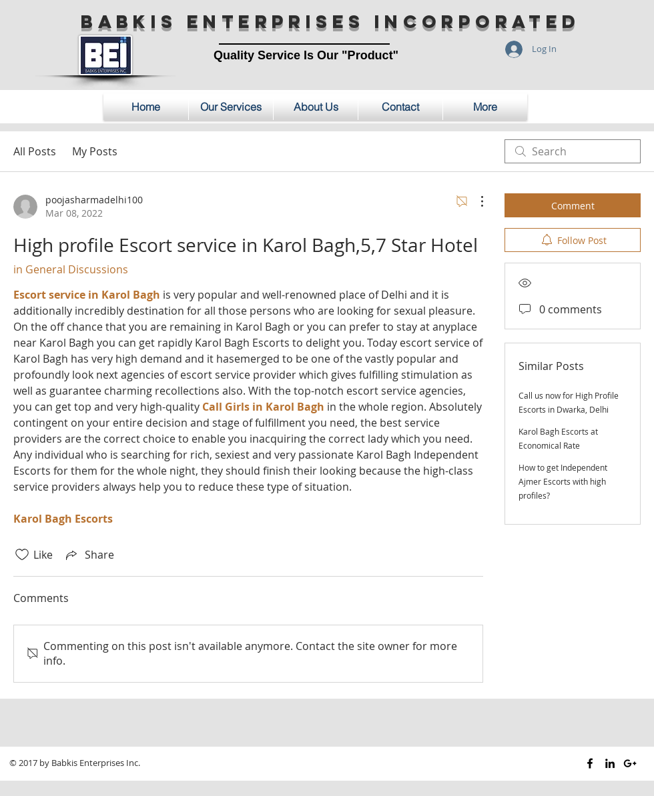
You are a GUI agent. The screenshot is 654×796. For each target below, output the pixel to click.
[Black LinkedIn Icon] (610, 763)
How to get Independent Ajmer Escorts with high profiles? (563, 481)
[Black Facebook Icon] (590, 763)
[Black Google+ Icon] (630, 763)
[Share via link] (88, 555)
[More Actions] (475, 201)
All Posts (34, 151)
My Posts (94, 151)
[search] (573, 151)
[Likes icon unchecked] (22, 555)
